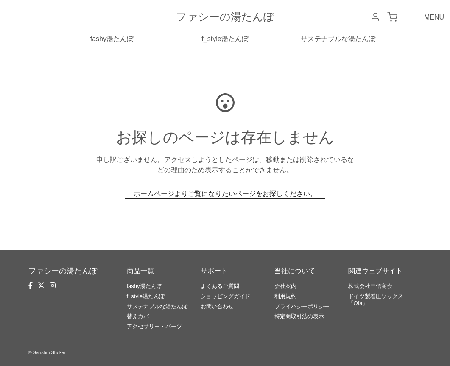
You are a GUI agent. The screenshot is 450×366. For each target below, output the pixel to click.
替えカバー (140, 316)
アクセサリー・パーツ (154, 326)
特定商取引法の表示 (299, 316)
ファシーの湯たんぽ (225, 16)
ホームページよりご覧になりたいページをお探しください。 (225, 193)
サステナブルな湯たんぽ (338, 38)
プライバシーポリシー (302, 306)
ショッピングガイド (225, 296)
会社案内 (285, 286)
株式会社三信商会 (370, 286)
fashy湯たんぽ (112, 38)
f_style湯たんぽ (224, 38)
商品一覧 (140, 270)
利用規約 (285, 296)
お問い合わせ (217, 306)
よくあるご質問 (220, 286)
